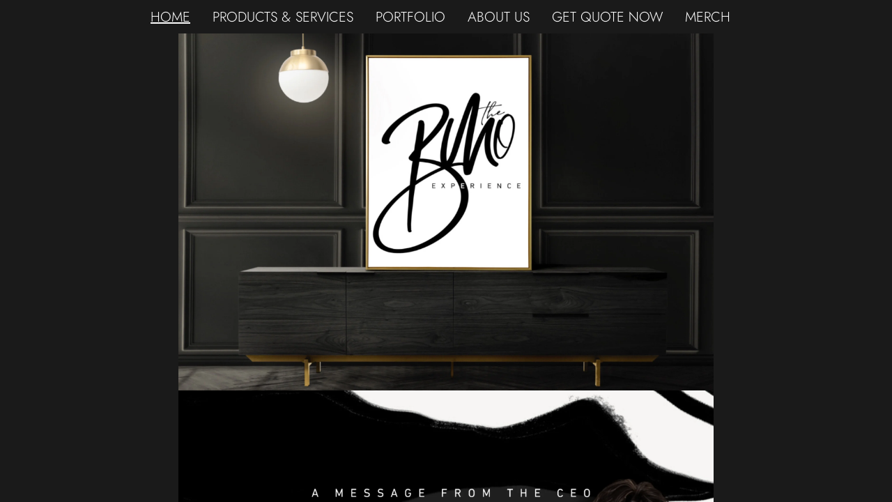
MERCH (707, 16)
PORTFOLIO (410, 16)
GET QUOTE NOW (607, 16)
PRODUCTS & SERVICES (283, 16)
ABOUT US (499, 16)
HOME (170, 16)
